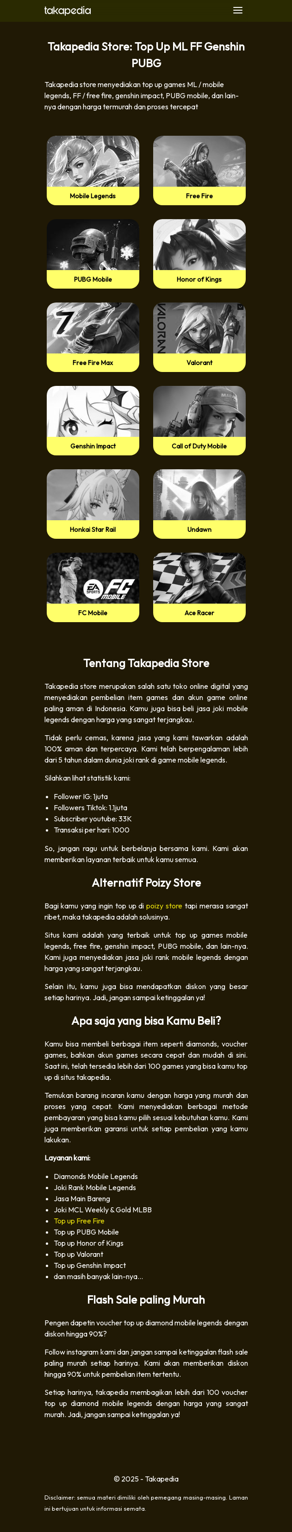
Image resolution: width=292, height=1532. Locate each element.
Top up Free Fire (79, 1220)
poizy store (164, 905)
